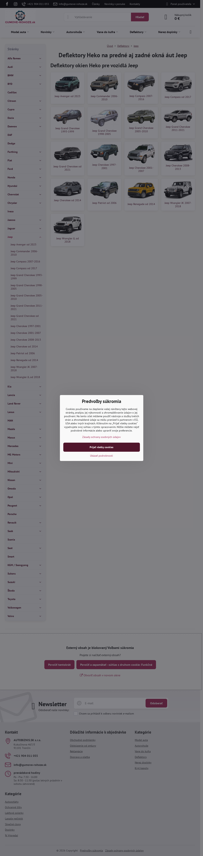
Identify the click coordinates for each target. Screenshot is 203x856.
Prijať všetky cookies (101, 447)
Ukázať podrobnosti (101, 455)
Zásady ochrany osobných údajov (101, 437)
